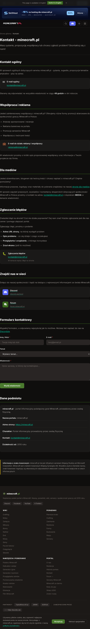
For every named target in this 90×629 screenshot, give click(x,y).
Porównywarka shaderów (13, 580)
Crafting (6, 514)
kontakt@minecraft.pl (16, 85)
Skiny (5, 542)
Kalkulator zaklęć (9, 566)
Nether (5, 532)
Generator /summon (10, 573)
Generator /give (9, 569)
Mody (5, 539)
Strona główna (5, 34)
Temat (2, 349)
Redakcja (50, 566)
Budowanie (50, 532)
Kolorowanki (7, 587)
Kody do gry (51, 587)
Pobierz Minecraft (10, 562)
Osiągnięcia (7, 549)
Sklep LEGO (51, 590)
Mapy (48, 535)
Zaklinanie (50, 521)
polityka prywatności (11, 626)
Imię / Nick (5, 337)
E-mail (49, 337)
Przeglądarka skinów (11, 576)
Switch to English (55, 3)
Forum (49, 576)
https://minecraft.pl (24, 424)
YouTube (27, 503)
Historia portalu (52, 569)
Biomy (5, 528)
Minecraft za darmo (54, 583)
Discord (7, 503)
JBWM (35, 605)
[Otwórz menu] (85, 23)
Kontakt (49, 573)
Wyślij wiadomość (12, 385)
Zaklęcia (6, 521)
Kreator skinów (9, 583)
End (4, 535)
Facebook (17, 503)
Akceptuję (58, 622)
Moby (5, 518)
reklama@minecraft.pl (18, 147)
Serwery (49, 539)
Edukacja (6, 590)
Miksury (6, 525)
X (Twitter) (37, 503)
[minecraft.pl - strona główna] (12, 23)
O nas (48, 562)
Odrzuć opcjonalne (77, 622)
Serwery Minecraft (53, 580)
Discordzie (5, 331)
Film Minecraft (8, 594)
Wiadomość (5, 361)
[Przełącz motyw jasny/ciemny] (79, 23)
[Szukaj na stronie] (66, 23)
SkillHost (45, 605)
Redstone (50, 525)
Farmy (48, 528)
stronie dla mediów (80, 187)
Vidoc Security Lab (12, 610)
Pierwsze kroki (52, 514)
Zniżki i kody (51, 594)
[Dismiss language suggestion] (66, 2)
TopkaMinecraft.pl (22, 605)
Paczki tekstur (8, 546)
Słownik (6, 553)
